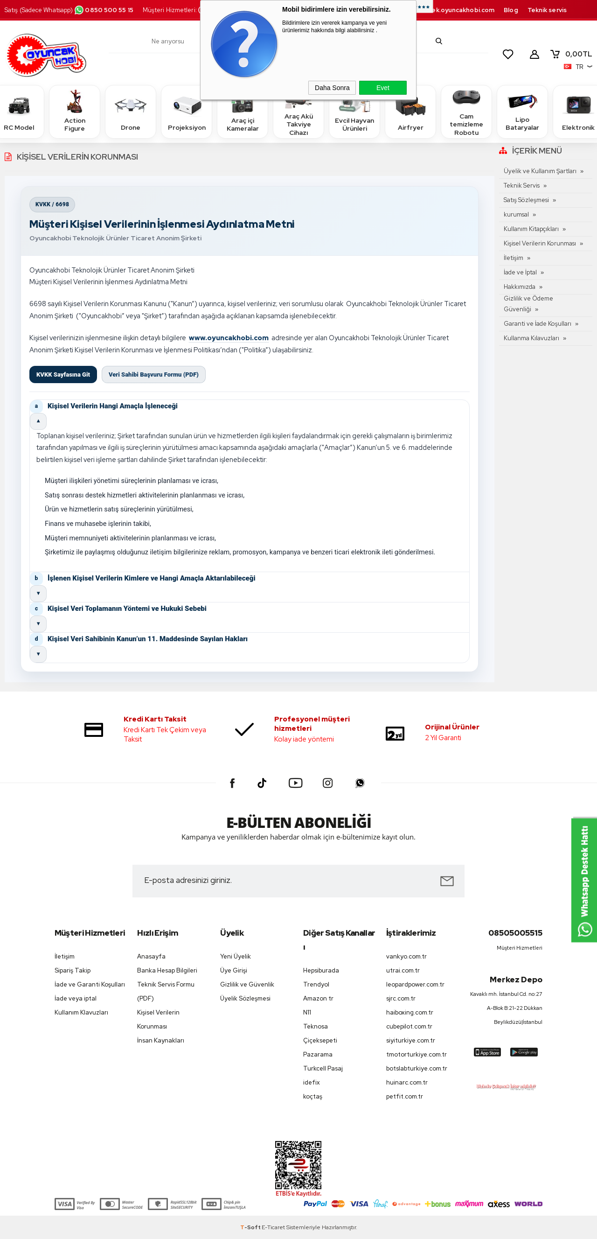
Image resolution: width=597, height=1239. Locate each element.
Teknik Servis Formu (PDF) (165, 991)
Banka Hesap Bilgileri (167, 970)
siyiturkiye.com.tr (410, 1040)
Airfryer (410, 111)
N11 (307, 1012)
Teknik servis (547, 10)
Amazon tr (318, 998)
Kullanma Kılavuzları (531, 338)
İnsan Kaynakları (160, 1040)
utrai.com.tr (403, 970)
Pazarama (318, 1054)
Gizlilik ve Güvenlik (247, 984)
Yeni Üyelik (235, 956)
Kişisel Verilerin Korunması (540, 243)
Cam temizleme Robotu (466, 111)
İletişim (513, 258)
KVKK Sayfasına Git (63, 374)
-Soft (251, 1227)
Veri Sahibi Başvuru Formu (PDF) (154, 374)
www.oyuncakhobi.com (229, 337)
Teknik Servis (522, 185)
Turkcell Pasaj (323, 1068)
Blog (511, 10)
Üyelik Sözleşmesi (245, 998)
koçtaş (312, 1096)
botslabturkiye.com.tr (416, 1068)
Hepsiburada (321, 970)
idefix (311, 1082)
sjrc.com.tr (401, 998)
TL (570, 54)
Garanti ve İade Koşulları (537, 324)
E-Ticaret (273, 1227)
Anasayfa (151, 956)
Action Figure (74, 111)
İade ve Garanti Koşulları (90, 984)
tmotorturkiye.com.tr (416, 1054)
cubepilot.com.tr (409, 1026)
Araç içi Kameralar (242, 111)
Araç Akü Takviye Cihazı (298, 111)
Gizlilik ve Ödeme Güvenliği (528, 303)
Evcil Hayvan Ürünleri (354, 111)
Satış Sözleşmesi (526, 200)
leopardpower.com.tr (415, 984)
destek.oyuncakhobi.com (455, 10)
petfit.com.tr (404, 1096)
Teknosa (315, 1026)
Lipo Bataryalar (522, 111)
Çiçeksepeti (320, 1040)
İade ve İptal (520, 272)
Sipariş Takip (72, 970)
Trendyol (316, 984)
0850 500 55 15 (103, 10)
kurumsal (516, 214)
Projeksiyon (187, 111)
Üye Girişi (233, 970)
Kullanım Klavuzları (81, 1012)
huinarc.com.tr (407, 1082)
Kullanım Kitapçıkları (531, 229)
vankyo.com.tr (406, 956)
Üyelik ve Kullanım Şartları (540, 171)
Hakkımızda (519, 287)
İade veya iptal (76, 998)
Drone (130, 111)
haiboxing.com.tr (409, 1012)
